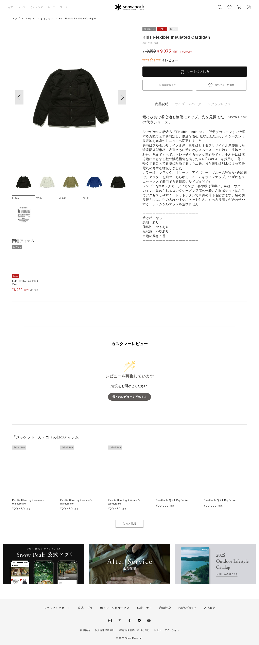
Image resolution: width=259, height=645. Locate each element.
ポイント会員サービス (115, 607)
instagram (110, 620)
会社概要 (209, 607)
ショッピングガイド (57, 607)
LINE (139, 620)
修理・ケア (144, 607)
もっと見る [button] (129, 523)
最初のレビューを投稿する (129, 396)
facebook (129, 620)
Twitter (120, 620)
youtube (149, 620)
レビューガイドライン (166, 630)
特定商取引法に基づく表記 (134, 630)
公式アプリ (85, 607)
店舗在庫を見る (167, 85)
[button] (122, 97)
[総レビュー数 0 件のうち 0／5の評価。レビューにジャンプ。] (160, 60)
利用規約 (85, 630)
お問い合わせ (187, 607)
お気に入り (229, 9)
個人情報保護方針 (105, 630)
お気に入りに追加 (224, 85)
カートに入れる (197, 71)
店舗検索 (165, 607)
